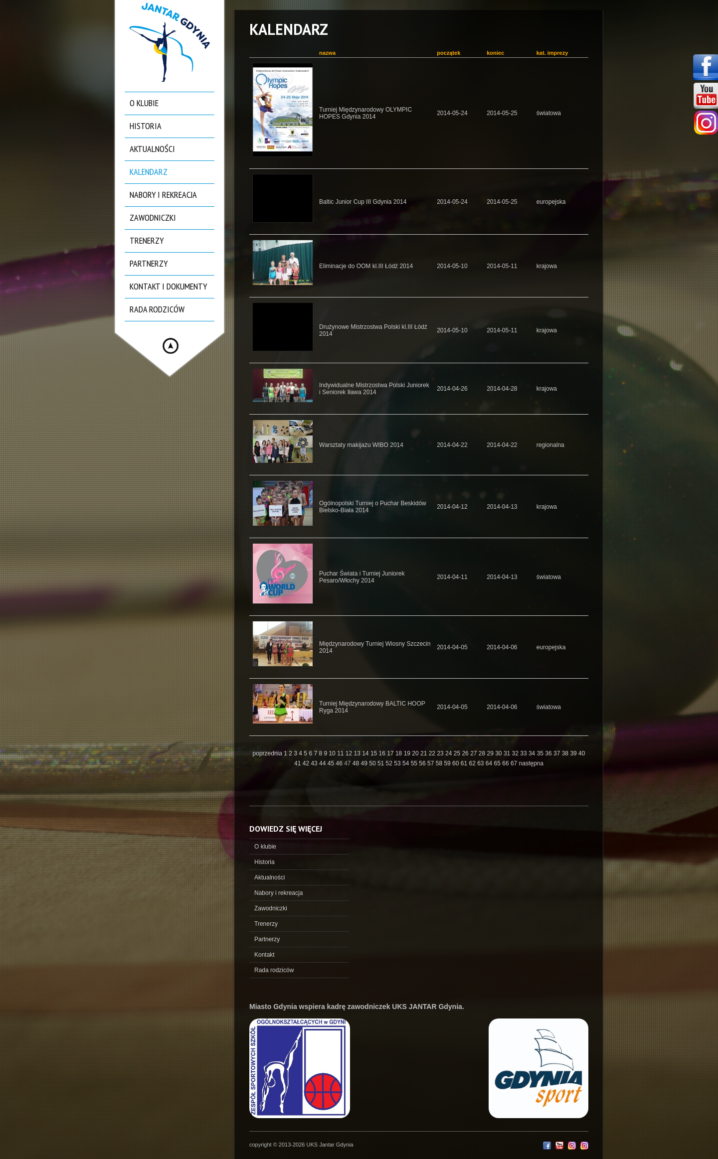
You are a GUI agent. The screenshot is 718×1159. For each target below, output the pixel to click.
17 (391, 753)
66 (506, 763)
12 (350, 753)
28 (483, 753)
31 (508, 753)
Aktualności (152, 148)
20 (416, 753)
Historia (146, 126)
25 (458, 753)
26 (466, 753)
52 (390, 763)
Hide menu (170, 346)
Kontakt (264, 954)
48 (357, 763)
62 (473, 763)
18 (399, 753)
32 (516, 753)
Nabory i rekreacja (163, 194)
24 (449, 753)
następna (531, 763)
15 (374, 753)
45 (332, 763)
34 (533, 753)
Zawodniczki (153, 217)
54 (406, 763)
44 (323, 763)
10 (333, 753)
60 (456, 763)
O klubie (144, 103)
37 (557, 753)
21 (424, 753)
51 (381, 763)
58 (440, 763)
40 (581, 753)
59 (448, 763)
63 (481, 763)
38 (566, 753)
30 (499, 753)
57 (431, 763)
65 (498, 763)
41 (298, 763)
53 (398, 763)
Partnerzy (149, 263)
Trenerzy (147, 240)
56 (423, 763)
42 (307, 763)
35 (541, 753)
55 (415, 763)
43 (315, 763)
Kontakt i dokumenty (168, 286)
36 (549, 753)
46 (340, 763)
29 (491, 753)
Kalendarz (149, 171)
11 (341, 753)
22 (433, 753)
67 (515, 763)
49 (365, 763)
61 (465, 763)
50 (373, 763)
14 (366, 753)
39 (574, 753)
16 (383, 753)
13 (358, 753)
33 (524, 753)
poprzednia (267, 753)
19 (408, 753)
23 (441, 753)
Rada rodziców (157, 309)
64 (490, 763)
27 (474, 753)
